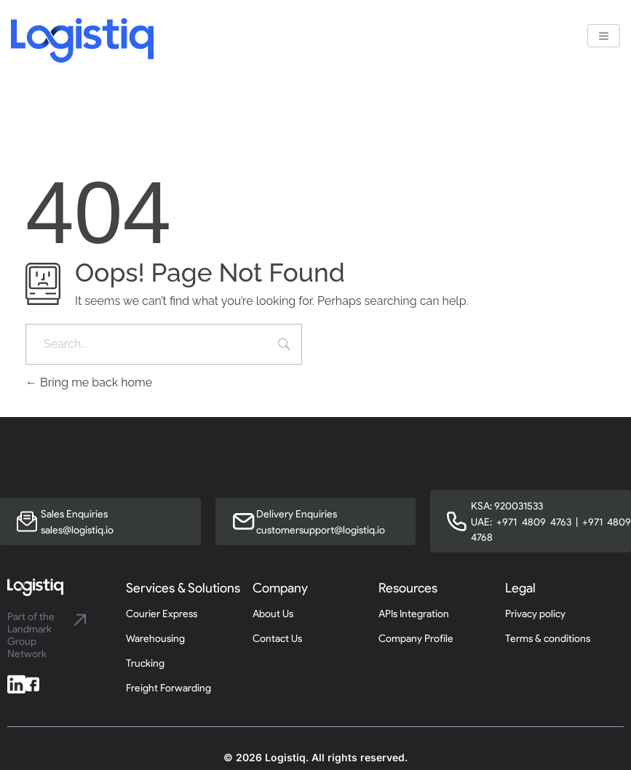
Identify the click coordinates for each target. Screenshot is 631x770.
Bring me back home (88, 382)
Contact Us (277, 638)
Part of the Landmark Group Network (31, 635)
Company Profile (415, 638)
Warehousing (155, 638)
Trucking (145, 663)
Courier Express (161, 614)
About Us (273, 614)
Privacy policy (535, 614)
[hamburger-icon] (603, 35)
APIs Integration (413, 614)
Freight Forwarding (168, 688)
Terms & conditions (547, 638)
